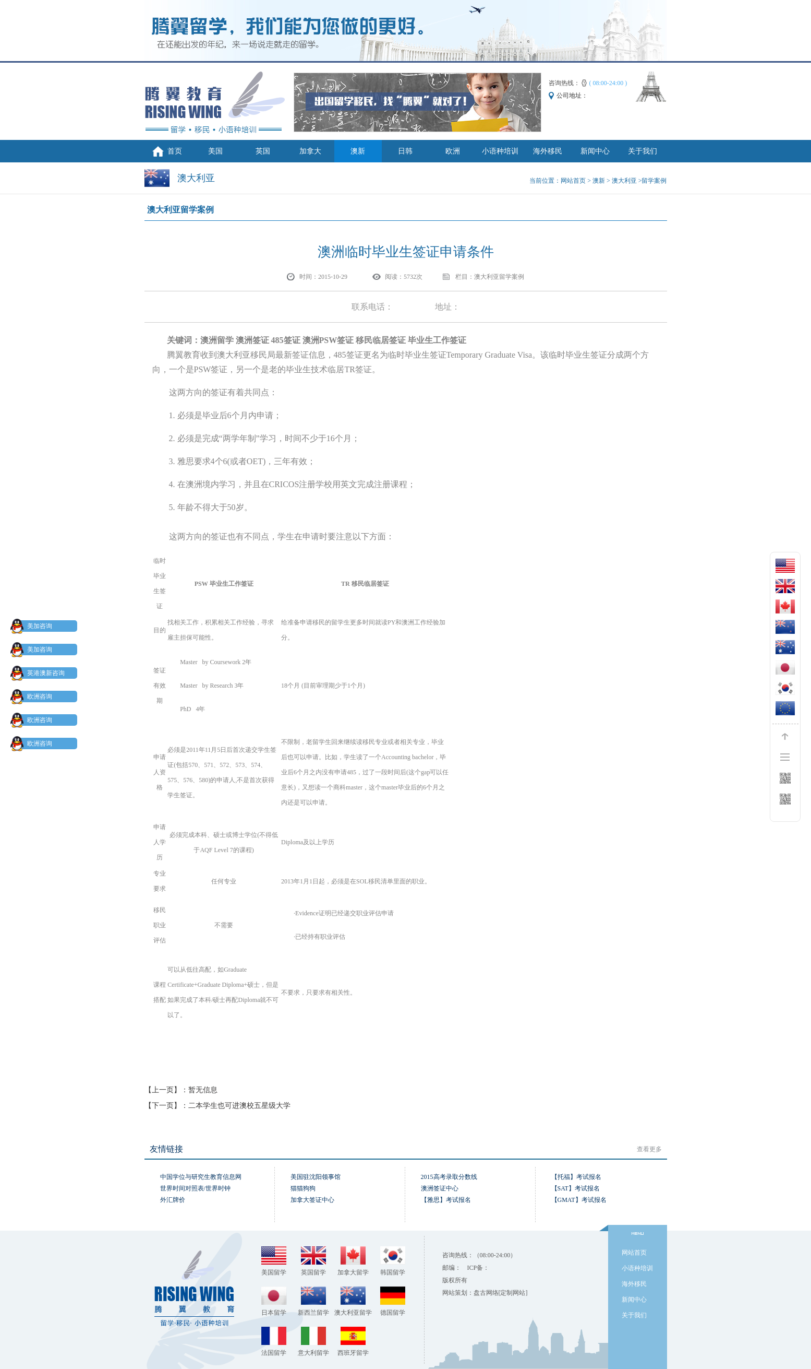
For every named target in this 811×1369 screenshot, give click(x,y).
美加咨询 (33, 626)
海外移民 (547, 151)
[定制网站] (513, 1292)
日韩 (405, 151)
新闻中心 (595, 151)
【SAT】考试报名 (575, 1188)
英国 (263, 151)
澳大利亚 (624, 180)
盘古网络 (486, 1292)
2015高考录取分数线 (449, 1177)
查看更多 (649, 1149)
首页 (174, 151)
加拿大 (310, 151)
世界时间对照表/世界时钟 (195, 1188)
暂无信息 (202, 1090)
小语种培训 (500, 151)
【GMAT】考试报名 (579, 1199)
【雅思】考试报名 (446, 1199)
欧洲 (452, 151)
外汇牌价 (172, 1199)
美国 (215, 151)
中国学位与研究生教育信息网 (200, 1177)
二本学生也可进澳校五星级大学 (239, 1106)
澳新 (357, 151)
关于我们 (642, 151)
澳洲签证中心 (439, 1188)
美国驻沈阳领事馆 (315, 1177)
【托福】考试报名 (576, 1177)
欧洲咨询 (33, 696)
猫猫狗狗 (303, 1188)
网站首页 (573, 180)
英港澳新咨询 (40, 673)
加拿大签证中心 (312, 1199)
